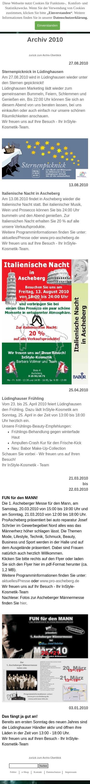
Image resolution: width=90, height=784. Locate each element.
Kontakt (38, 772)
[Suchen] (23, 766)
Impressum (70, 772)
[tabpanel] (45, 42)
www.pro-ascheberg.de (59, 238)
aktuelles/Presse (16, 238)
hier (23, 603)
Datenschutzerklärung (70, 18)
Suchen (43, 765)
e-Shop (25, 772)
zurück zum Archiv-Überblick (45, 55)
